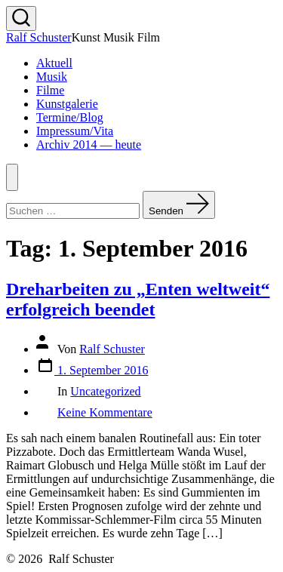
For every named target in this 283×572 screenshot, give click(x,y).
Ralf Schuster (112, 349)
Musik (51, 76)
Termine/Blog (69, 117)
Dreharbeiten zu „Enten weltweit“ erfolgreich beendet (138, 299)
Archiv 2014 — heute (88, 144)
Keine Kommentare (104, 412)
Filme (50, 90)
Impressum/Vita (74, 131)
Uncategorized (105, 391)
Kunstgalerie (67, 103)
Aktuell (54, 63)
